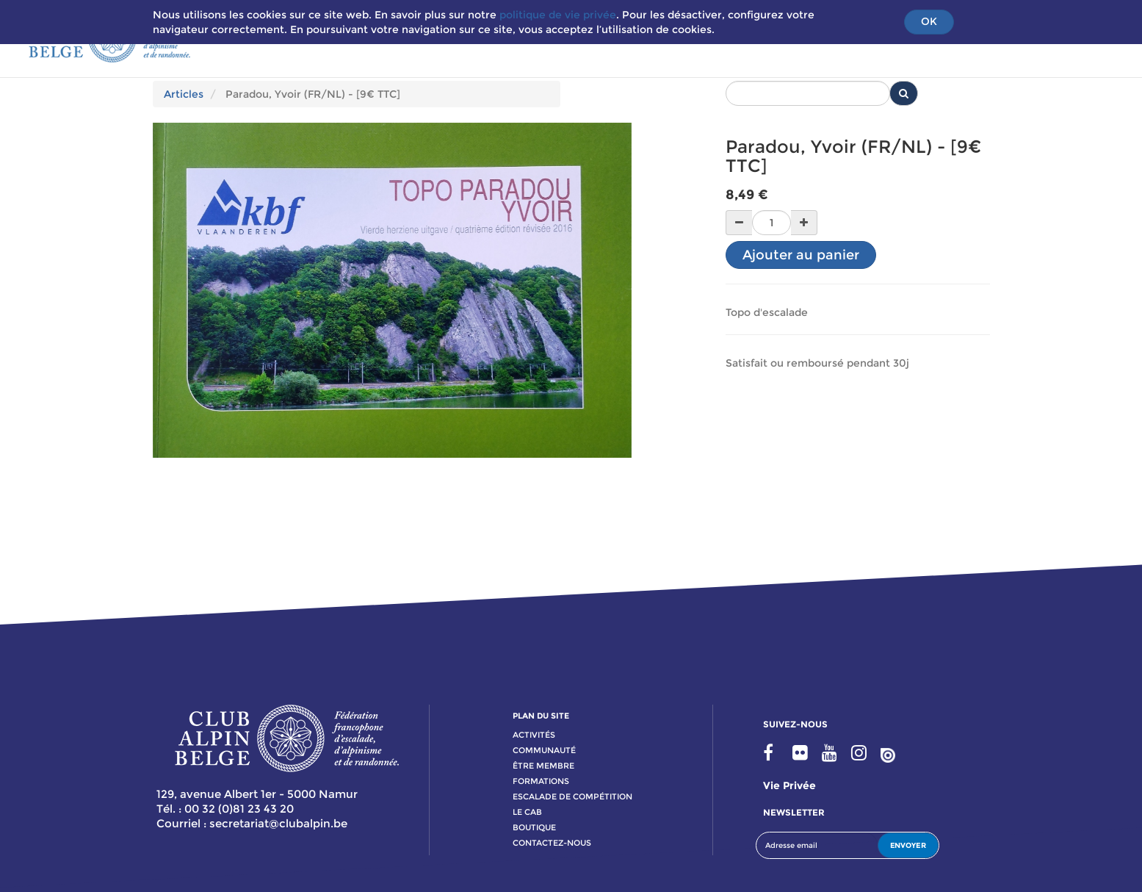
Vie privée (789, 785)
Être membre (543, 765)
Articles (183, 94)
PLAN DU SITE (541, 716)
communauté (544, 750)
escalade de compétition (572, 796)
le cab (527, 812)
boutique (534, 827)
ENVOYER (908, 845)
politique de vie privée (557, 14)
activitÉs (534, 735)
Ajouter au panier (800, 255)
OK (929, 21)
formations (541, 781)
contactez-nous (552, 843)
